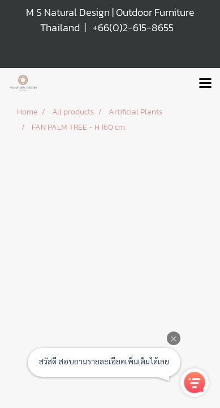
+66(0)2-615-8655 (133, 27)
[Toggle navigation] (205, 83)
